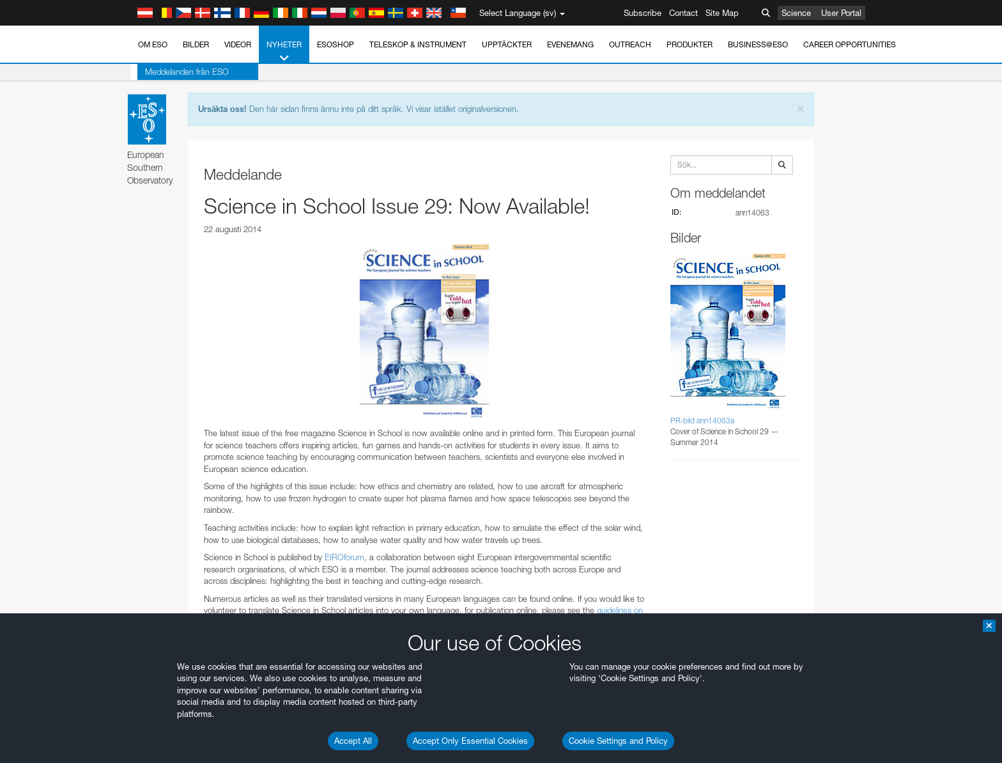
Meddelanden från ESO (180, 72)
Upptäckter (507, 44)
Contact (683, 13)
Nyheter (284, 52)
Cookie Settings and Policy (618, 740)
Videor (237, 44)
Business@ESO (758, 44)
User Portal (841, 13)
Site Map (722, 13)
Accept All (353, 740)
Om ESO (152, 44)
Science (796, 13)
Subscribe (642, 13)
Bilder (196, 44)
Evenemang (570, 44)
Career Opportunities (849, 44)
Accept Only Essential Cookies (470, 740)
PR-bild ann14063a (702, 420)
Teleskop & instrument (417, 44)
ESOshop (335, 44)
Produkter (690, 44)
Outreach (630, 44)
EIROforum (344, 557)
